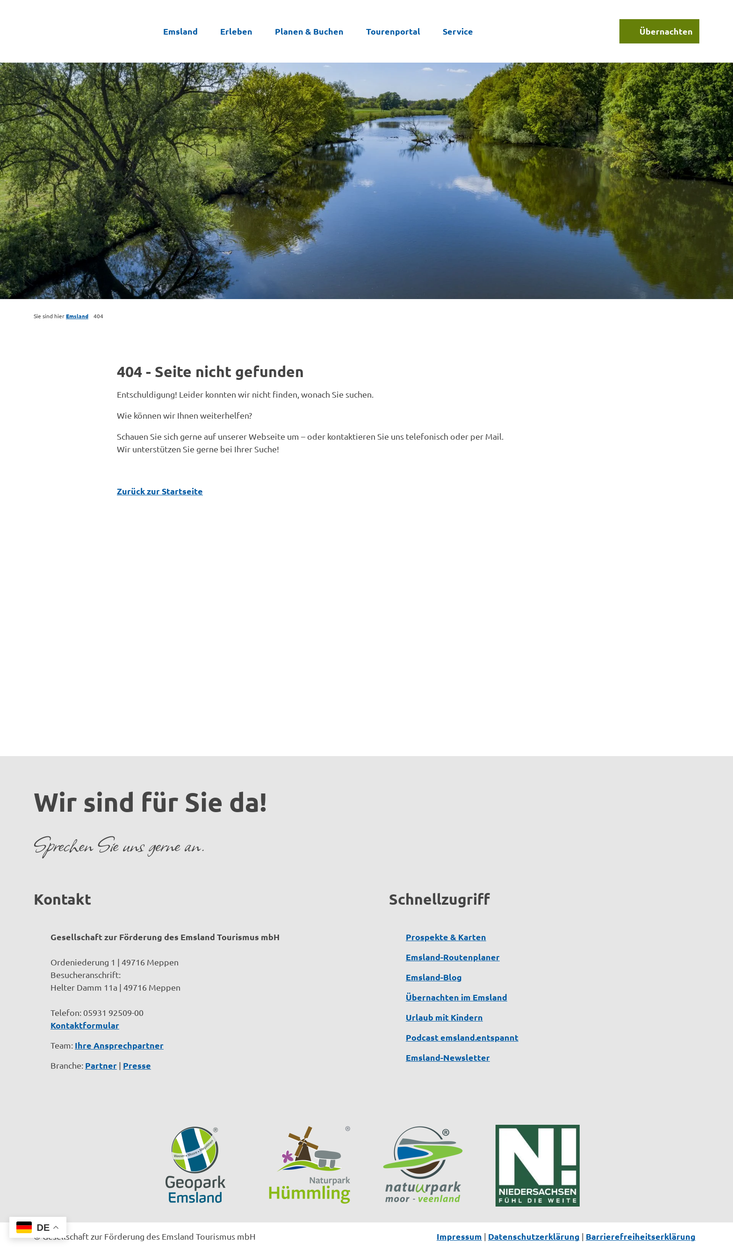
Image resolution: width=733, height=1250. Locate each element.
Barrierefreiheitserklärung (641, 1236)
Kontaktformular (84, 1025)
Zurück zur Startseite (160, 491)
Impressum (459, 1236)
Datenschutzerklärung (534, 1236)
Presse (137, 1065)
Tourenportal (393, 31)
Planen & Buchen (309, 31)
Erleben (236, 31)
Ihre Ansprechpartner (119, 1045)
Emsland (180, 31)
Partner (101, 1065)
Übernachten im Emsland (456, 997)
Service (458, 31)
